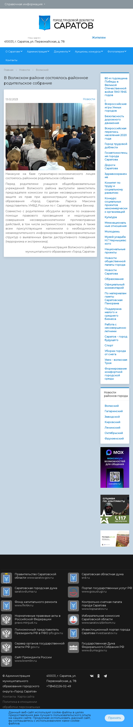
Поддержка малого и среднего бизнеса (113, 314)
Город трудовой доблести (116, 145)
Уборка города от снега (115, 352)
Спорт (109, 345)
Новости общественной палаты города (115, 261)
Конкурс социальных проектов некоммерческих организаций (116, 205)
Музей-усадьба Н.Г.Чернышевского (115, 240)
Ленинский (112, 427)
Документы (61, 51)
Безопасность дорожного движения (114, 120)
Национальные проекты (115, 251)
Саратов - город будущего (116, 338)
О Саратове (13, 51)
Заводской (112, 416)
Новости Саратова (111, 271)
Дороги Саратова (111, 166)
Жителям (99, 37)
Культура (111, 217)
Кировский (112, 422)
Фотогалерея (116, 51)
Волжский (42, 69)
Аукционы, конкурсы (88, 51)
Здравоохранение (116, 175)
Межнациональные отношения (115, 224)
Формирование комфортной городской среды (116, 373)
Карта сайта (25, 696)
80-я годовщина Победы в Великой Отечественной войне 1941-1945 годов (116, 87)
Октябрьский (114, 433)
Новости (24, 69)
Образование (114, 279)
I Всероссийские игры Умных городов (116, 106)
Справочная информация (24, 4)
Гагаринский (114, 411)
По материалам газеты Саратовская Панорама (115, 298)
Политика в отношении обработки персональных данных (21, 707)
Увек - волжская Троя (116, 361)
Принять (114, 718)
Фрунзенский (114, 438)
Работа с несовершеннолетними (115, 328)
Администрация (37, 51)
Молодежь (112, 231)
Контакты (11, 60)
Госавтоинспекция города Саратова (116, 156)
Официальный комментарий (114, 286)
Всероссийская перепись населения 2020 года (116, 133)
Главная (8, 69)
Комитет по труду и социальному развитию (114, 188)
